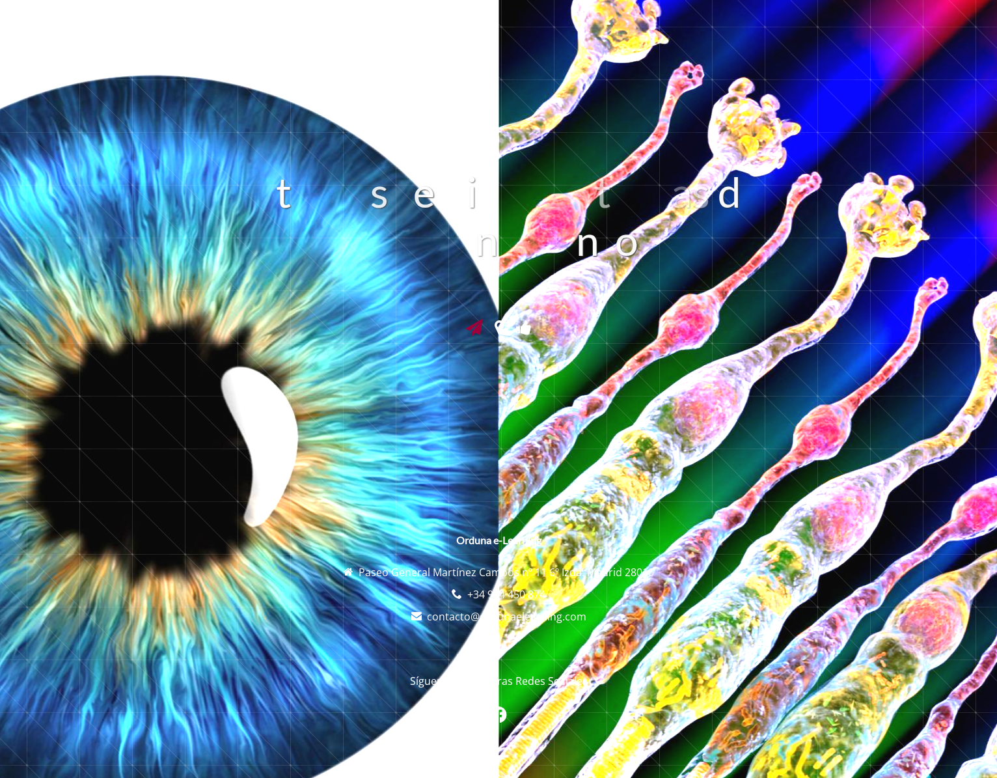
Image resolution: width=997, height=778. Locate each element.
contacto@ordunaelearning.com (506, 616)
